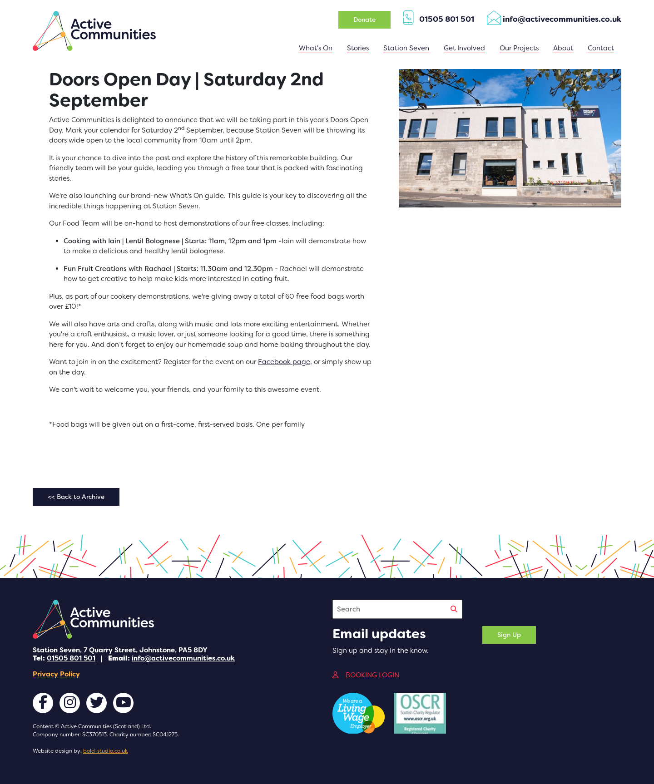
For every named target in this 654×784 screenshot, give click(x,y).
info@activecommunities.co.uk (183, 658)
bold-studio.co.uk (105, 750)
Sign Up (509, 635)
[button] (406, 48)
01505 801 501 (71, 658)
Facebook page (284, 361)
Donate (364, 19)
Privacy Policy (56, 674)
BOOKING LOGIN (365, 675)
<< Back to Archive (76, 497)
